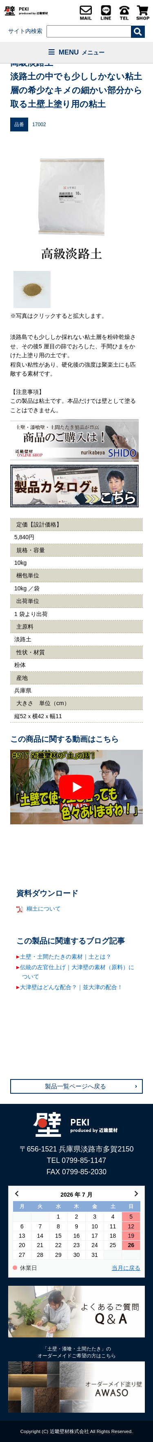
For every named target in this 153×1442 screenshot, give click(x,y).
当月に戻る (126, 1268)
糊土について (44, 908)
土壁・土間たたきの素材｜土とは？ (65, 956)
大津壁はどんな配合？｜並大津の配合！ (71, 987)
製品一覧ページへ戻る (75, 1086)
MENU (77, 52)
